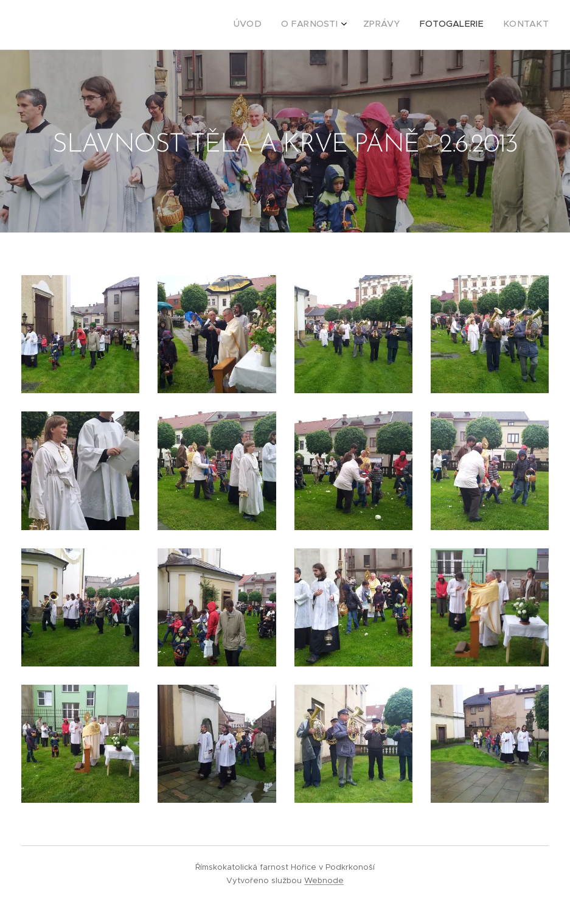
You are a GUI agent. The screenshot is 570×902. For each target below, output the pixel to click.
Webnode (324, 880)
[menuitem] (468, 25)
